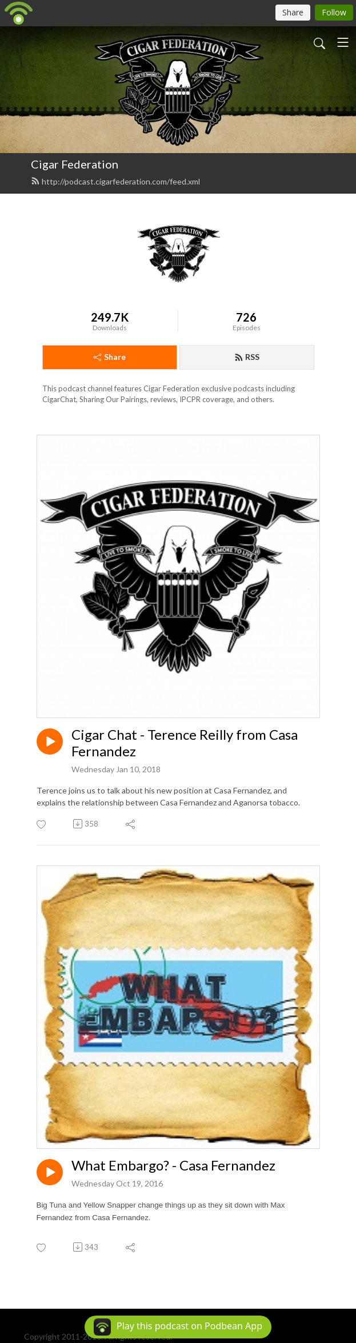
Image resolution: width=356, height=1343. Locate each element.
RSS (246, 357)
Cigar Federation (74, 164)
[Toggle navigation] (343, 42)
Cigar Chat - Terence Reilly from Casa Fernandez (184, 743)
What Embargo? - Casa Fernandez (173, 1165)
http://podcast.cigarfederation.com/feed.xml (115, 181)
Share (110, 357)
